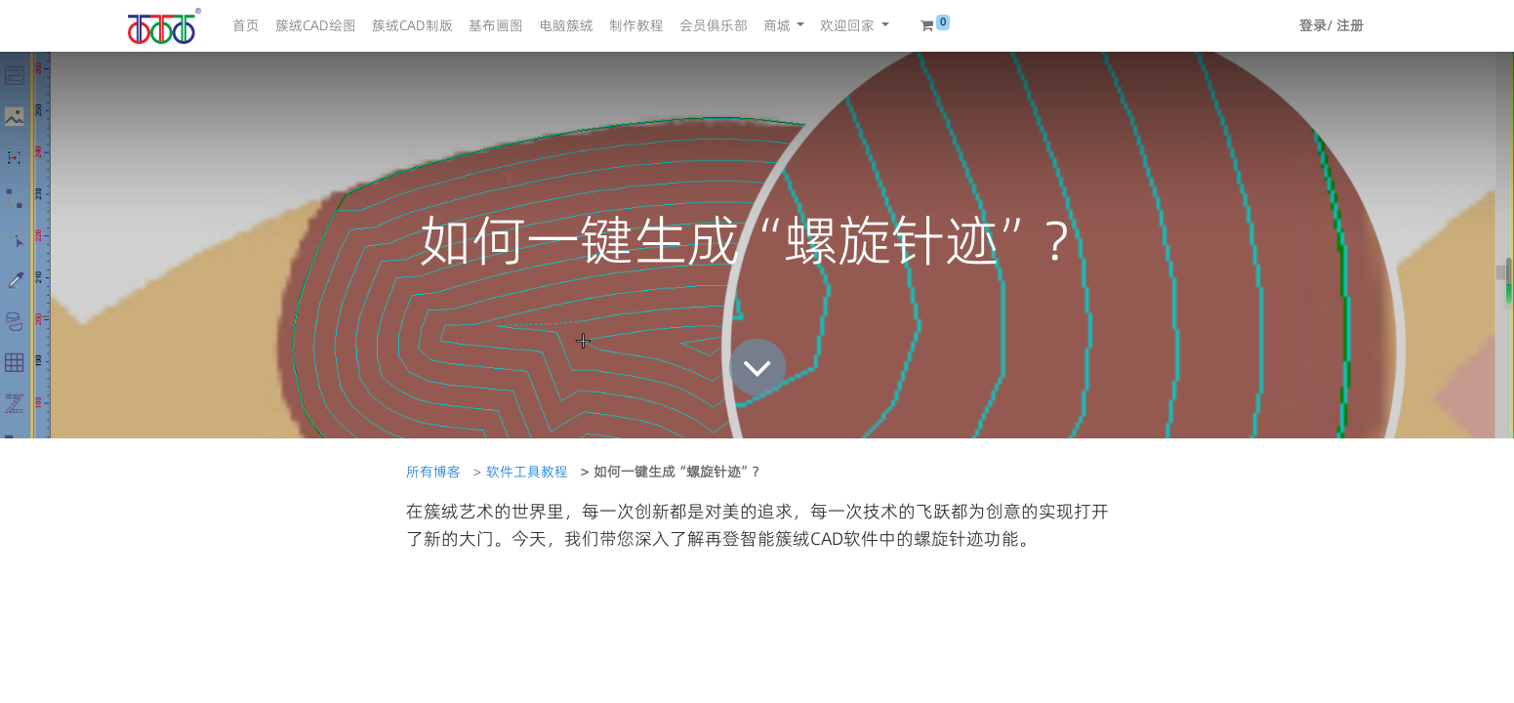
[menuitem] (246, 26)
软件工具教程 (527, 471)
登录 (1313, 25)
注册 (1350, 25)
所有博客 (433, 471)
